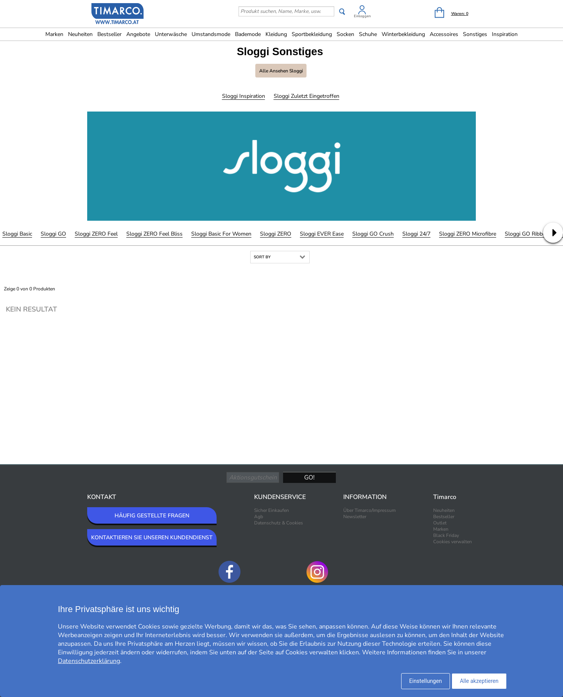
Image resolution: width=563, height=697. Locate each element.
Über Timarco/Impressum (369, 510)
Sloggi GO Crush (373, 234)
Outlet (439, 523)
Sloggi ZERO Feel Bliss (154, 234)
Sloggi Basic (17, 234)
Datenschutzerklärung (89, 661)
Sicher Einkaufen (271, 510)
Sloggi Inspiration (243, 96)
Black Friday (446, 535)
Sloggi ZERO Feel (96, 234)
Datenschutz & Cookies (278, 523)
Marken (54, 34)
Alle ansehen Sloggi (281, 71)
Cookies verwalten (452, 542)
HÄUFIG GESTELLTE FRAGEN (152, 515)
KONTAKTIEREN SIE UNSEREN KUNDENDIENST (152, 537)
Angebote (138, 34)
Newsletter (354, 516)
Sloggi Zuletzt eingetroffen (306, 96)
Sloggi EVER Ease (322, 234)
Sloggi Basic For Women (221, 234)
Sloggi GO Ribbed (527, 234)
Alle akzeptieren (479, 681)
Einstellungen (425, 681)
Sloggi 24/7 (416, 234)
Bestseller (109, 34)
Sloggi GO (53, 234)
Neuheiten (80, 34)
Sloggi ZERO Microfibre (467, 234)
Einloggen (362, 16)
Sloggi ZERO (275, 234)
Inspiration (505, 34)
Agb (258, 516)
